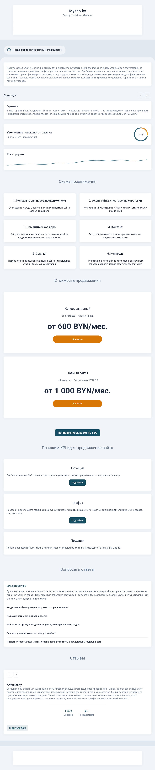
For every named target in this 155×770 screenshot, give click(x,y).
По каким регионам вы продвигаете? (27, 616)
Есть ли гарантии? (16, 586)
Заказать (77, 339)
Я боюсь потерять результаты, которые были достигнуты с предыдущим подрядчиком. (54, 641)
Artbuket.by (14, 685)
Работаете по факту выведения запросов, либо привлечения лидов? (43, 624)
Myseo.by (77, 11)
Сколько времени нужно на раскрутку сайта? (31, 633)
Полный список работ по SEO (77, 432)
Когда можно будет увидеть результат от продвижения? (37, 607)
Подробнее (77, 482)
